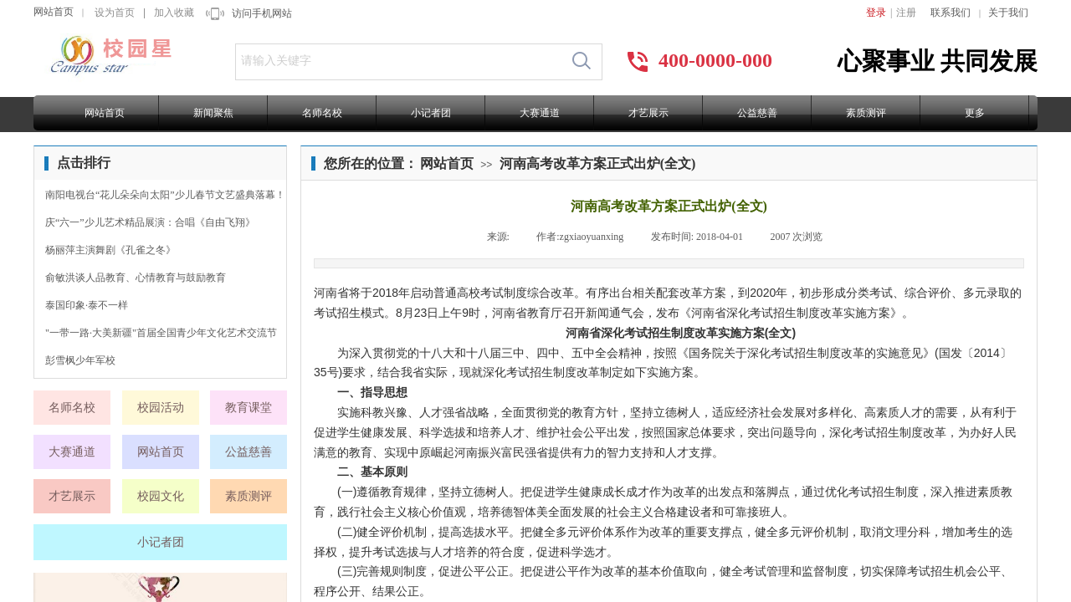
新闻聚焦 (213, 113)
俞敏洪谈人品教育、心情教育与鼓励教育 (135, 277)
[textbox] (398, 61)
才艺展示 (648, 113)
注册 (906, 12)
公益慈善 (757, 113)
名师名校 (322, 113)
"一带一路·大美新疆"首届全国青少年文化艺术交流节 (161, 333)
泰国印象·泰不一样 (86, 305)
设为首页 (115, 12)
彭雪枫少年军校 (80, 360)
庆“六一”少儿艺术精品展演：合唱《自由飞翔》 (150, 222)
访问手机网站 (262, 13)
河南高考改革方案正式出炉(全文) (598, 163)
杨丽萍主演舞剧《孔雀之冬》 (110, 250)
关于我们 (1008, 12)
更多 (975, 113)
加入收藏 (174, 12)
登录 (876, 12)
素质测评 (866, 113)
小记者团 (431, 113)
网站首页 (53, 12)
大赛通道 (540, 113)
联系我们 (950, 12)
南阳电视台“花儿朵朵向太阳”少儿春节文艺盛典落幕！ (165, 195)
